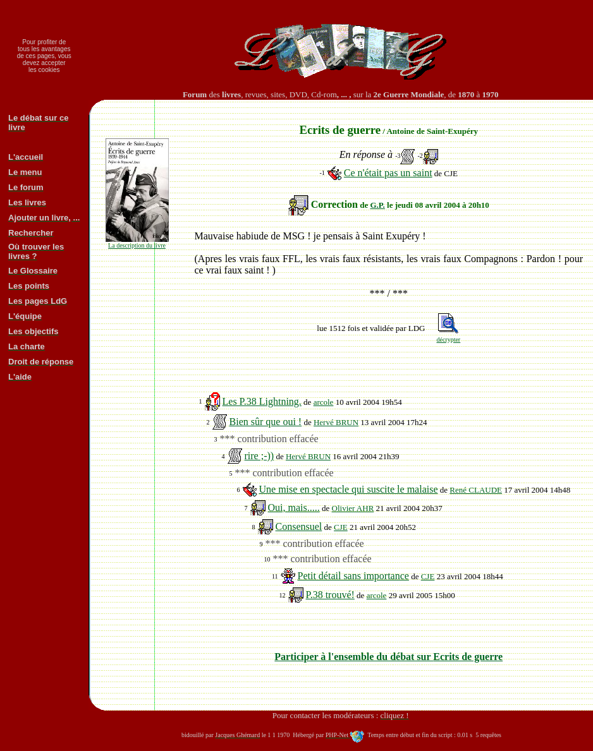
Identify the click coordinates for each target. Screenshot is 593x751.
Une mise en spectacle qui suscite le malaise (348, 489)
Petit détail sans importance (353, 575)
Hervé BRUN (336, 422)
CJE (341, 527)
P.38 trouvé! (330, 594)
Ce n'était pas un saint (388, 172)
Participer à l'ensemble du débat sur (388, 656)
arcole (324, 402)
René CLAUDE (475, 490)
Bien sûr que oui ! (265, 421)
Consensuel (299, 526)
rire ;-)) (259, 455)
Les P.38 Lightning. (262, 401)
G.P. (377, 205)
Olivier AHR (353, 508)
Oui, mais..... (294, 507)
